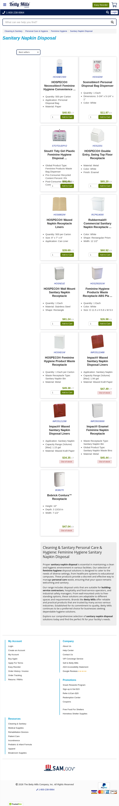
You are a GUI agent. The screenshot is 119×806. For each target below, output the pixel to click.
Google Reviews (70, 671)
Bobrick (9, 78)
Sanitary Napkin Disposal (81, 31)
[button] (107, 12)
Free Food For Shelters (73, 709)
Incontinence (14, 740)
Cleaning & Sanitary (13, 31)
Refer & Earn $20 (71, 693)
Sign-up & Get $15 (71, 689)
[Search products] (59, 22)
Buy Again (12, 659)
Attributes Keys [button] (15, 220)
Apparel (11, 749)
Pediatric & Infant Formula (20, 744)
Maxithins (11, 82)
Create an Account (16, 650)
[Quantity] (55, 117)
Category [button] (11, 170)
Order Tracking (15, 675)
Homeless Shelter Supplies (75, 713)
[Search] (112, 22)
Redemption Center (71, 697)
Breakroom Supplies (17, 753)
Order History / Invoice (18, 671)
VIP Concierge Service (73, 659)
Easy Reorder (14, 667)
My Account (13, 654)
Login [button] (114, 12)
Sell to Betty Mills (70, 663)
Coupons (67, 702)
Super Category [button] (15, 116)
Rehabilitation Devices (18, 732)
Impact (9, 73)
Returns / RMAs (15, 679)
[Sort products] (28, 52)
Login (10, 646)
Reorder (101, 5)
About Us (67, 646)
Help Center (68, 650)
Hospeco (10, 68)
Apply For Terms (15, 663)
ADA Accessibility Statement (75, 667)
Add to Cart (67, 117)
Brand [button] (9, 61)
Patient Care (14, 736)
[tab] (21, 61)
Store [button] (8, 152)
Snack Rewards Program (74, 685)
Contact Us (68, 654)
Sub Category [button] (14, 134)
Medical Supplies (16, 728)
